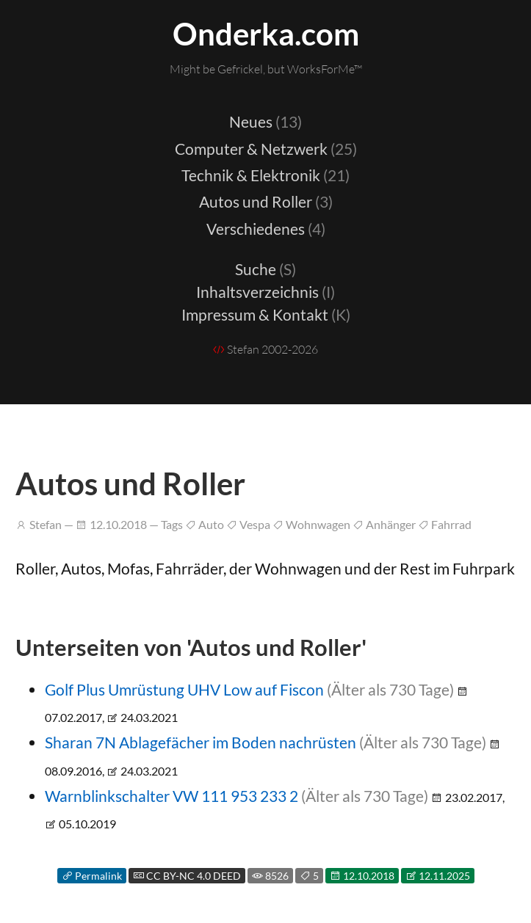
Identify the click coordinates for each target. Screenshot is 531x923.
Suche (265, 269)
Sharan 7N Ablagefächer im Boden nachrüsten (200, 742)
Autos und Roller (266, 201)
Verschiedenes (265, 228)
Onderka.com (266, 33)
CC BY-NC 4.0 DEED (187, 875)
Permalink (92, 875)
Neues (265, 121)
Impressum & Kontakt (265, 314)
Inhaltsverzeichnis (265, 291)
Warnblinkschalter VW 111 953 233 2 (171, 796)
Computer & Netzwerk (266, 148)
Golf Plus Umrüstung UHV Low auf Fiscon (184, 689)
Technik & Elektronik (265, 175)
